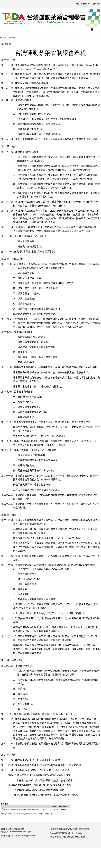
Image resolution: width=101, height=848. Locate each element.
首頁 (4, 38)
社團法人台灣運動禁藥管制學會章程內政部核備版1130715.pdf (26, 809)
